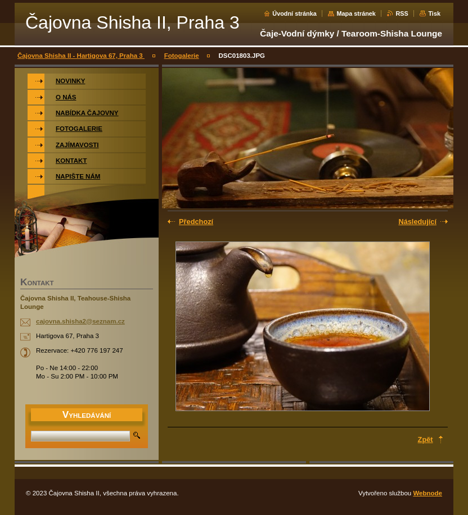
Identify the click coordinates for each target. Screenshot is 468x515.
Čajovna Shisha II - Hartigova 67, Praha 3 (81, 55)
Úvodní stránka (294, 13)
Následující (417, 221)
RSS (401, 13)
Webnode (427, 493)
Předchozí (196, 221)
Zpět (425, 439)
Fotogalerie (181, 55)
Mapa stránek (356, 13)
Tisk (434, 13)
